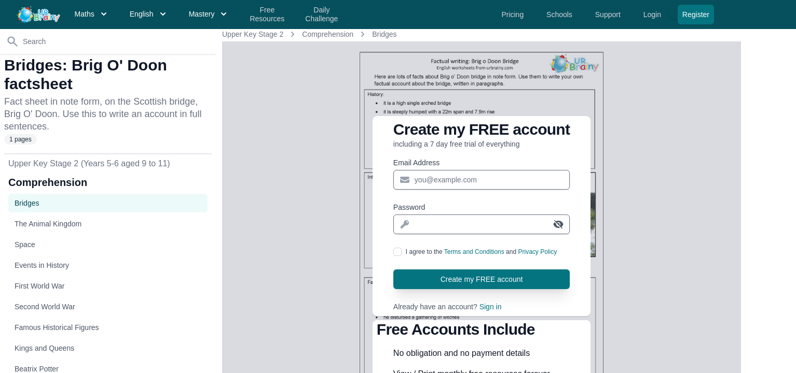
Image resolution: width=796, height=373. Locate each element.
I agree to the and (481, 251)
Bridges (384, 34)
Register (695, 14)
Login (653, 14)
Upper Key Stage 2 (252, 34)
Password (409, 207)
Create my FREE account (482, 279)
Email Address (416, 163)
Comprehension (327, 34)
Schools (560, 14)
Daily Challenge (321, 14)
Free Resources (267, 14)
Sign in (490, 307)
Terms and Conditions (474, 251)
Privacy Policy (537, 251)
